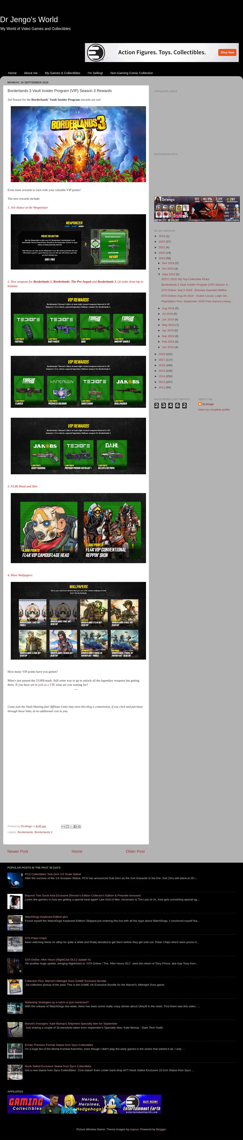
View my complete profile (214, 409)
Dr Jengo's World (29, 19)
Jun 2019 (168, 319)
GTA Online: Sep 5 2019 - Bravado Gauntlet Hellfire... (195, 290)
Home (12, 73)
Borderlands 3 (43, 832)
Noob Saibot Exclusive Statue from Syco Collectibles (58, 1066)
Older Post (135, 851)
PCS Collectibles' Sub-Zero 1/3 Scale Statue (53, 874)
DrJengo (208, 404)
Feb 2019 (168, 341)
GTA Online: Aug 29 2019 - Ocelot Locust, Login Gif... (195, 295)
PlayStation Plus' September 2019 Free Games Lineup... (197, 301)
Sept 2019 (169, 274)
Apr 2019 (168, 330)
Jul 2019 (168, 313)
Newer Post (17, 851)
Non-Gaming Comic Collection (131, 73)
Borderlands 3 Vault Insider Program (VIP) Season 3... (195, 284)
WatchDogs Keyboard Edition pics (46, 916)
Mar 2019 (168, 336)
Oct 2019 (168, 268)
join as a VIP (46, 684)
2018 (162, 354)
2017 (162, 359)
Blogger (161, 1129)
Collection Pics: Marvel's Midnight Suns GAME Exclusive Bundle (65, 981)
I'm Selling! (95, 73)
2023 (162, 236)
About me (31, 73)
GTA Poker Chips (35, 938)
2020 (162, 252)
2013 (162, 382)
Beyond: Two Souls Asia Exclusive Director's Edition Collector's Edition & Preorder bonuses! (83, 895)
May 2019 (168, 325)
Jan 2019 (168, 347)
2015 (162, 370)
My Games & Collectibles (62, 73)
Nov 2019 (168, 263)
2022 (162, 241)
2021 (162, 247)
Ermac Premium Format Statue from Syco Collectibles (59, 1044)
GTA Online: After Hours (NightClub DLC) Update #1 (58, 959)
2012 (162, 387)
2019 (162, 258)
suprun (134, 1129)
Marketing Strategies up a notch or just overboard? (57, 1002)
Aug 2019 (168, 308)
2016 (162, 365)
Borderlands (25, 832)
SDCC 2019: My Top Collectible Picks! (185, 279)
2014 (162, 376)
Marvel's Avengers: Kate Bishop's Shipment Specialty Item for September (71, 1023)
